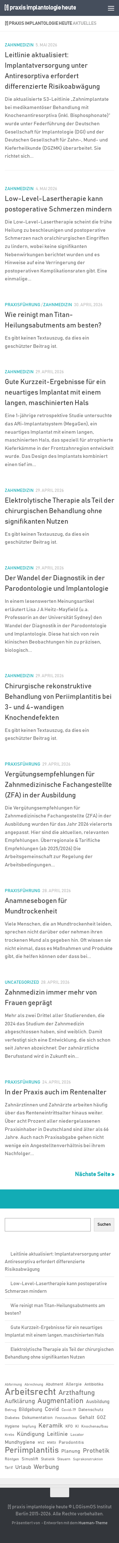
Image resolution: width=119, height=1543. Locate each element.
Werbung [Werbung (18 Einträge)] (46, 1467)
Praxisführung (22, 305)
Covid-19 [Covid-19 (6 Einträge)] (69, 1410)
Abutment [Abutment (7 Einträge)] (54, 1384)
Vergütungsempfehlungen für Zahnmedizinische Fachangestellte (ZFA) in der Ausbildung (58, 785)
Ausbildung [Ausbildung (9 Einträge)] (97, 1401)
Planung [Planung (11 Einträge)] (70, 1451)
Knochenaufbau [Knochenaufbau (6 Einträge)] (94, 1426)
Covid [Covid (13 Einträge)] (52, 1409)
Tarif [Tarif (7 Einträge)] (9, 1468)
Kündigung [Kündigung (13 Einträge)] (30, 1434)
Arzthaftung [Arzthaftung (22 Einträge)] (76, 1392)
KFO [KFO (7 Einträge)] (69, 1426)
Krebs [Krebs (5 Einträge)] (9, 1434)
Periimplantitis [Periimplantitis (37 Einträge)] (32, 1450)
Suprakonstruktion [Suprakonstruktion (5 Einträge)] (88, 1459)
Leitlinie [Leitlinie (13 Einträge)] (57, 1434)
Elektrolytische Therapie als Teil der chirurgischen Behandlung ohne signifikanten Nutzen (59, 511)
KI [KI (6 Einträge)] (77, 1426)
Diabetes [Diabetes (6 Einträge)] (12, 1418)
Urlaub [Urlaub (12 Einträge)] (23, 1467)
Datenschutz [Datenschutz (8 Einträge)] (90, 1410)
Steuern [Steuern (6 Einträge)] (63, 1459)
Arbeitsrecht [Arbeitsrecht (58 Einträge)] (30, 1392)
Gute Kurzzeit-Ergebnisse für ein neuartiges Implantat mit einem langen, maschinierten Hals (55, 393)
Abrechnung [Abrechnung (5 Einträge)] (33, 1384)
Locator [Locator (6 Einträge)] (77, 1434)
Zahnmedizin (19, 45)
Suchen (104, 1224)
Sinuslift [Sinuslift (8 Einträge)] (30, 1459)
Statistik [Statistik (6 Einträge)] (48, 1459)
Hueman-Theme (93, 1523)
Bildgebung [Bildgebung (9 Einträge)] (30, 1409)
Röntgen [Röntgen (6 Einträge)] (12, 1459)
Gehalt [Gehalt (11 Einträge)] (86, 1417)
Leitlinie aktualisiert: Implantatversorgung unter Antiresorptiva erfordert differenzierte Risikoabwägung (58, 1262)
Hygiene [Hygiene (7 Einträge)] (12, 1426)
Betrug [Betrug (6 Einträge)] (10, 1410)
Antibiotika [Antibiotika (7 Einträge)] (93, 1384)
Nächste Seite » (94, 1174)
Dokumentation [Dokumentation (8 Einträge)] (37, 1418)
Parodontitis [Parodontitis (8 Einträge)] (71, 1442)
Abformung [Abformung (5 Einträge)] (13, 1384)
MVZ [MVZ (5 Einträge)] (41, 1442)
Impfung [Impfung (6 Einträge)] (29, 1426)
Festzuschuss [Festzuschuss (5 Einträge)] (66, 1418)
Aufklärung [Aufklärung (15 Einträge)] (20, 1401)
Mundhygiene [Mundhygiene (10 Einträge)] (20, 1442)
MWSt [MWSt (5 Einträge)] (51, 1442)
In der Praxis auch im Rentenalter (55, 1092)
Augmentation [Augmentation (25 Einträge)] (60, 1401)
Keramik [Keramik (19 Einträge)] (50, 1425)
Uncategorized (22, 982)
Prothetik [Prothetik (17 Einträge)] (96, 1451)
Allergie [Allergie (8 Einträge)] (74, 1384)
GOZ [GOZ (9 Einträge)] (101, 1417)
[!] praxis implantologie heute (40, 8)
